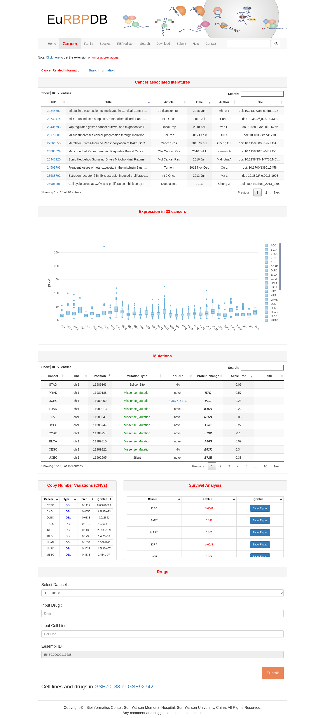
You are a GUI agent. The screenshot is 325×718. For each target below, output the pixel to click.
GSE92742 (140, 686)
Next (277, 192)
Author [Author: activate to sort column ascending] (224, 102)
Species (105, 43)
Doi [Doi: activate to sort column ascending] (260, 102)
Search (145, 43)
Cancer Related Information (61, 70)
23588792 (54, 175)
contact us (194, 713)
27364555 (54, 143)
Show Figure (260, 508)
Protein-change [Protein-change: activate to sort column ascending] (208, 376)
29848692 (54, 110)
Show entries (56, 93)
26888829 (54, 151)
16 (265, 466)
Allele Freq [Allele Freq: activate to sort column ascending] (238, 376)
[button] (260, 508)
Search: (256, 94)
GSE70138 (107, 686)
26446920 (54, 159)
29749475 (54, 119)
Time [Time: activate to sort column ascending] (199, 102)
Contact (211, 43)
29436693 (54, 127)
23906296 (54, 183)
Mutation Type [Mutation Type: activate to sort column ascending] (137, 376)
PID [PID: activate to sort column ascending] (53, 102)
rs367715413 (178, 401)
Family (88, 43)
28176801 (54, 135)
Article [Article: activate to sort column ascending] (169, 102)
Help (196, 43)
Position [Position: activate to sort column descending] (100, 376)
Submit (181, 43)
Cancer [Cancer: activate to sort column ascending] (53, 376)
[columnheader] (50, 499)
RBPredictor (125, 43)
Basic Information (102, 70)
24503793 (54, 167)
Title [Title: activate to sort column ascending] (108, 102)
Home (52, 43)
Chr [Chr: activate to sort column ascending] (76, 376)
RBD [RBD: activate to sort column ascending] (269, 376)
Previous (244, 192)
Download (163, 43)
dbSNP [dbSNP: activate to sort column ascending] (178, 376)
